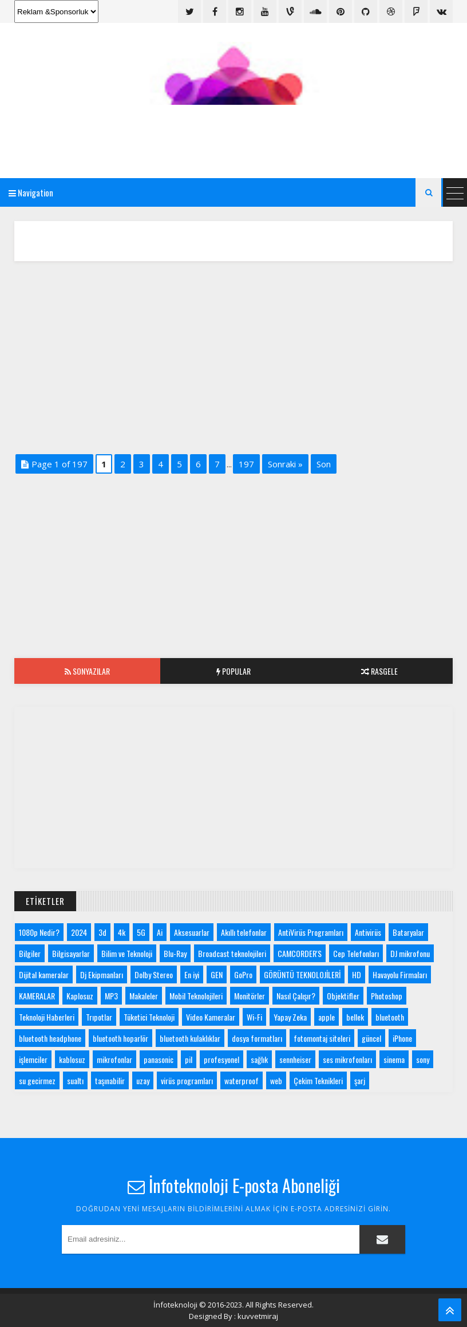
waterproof (241, 1080)
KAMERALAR (37, 996)
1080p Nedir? (39, 932)
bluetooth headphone (50, 1038)
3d (102, 932)
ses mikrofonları (347, 1059)
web (276, 1080)
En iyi (191, 974)
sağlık (259, 1059)
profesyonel (221, 1059)
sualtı (75, 1080)
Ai (160, 932)
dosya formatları (257, 1038)
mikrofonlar (114, 1059)
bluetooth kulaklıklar (190, 1038)
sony (422, 1059)
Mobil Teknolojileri (196, 996)
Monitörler (249, 996)
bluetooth (389, 1017)
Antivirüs (368, 932)
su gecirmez (37, 1080)
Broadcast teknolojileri (232, 953)
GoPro (243, 974)
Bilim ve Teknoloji (126, 953)
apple (326, 1017)
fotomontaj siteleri (322, 1038)
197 (246, 464)
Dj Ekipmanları (101, 974)
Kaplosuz (79, 996)
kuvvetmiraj (258, 1316)
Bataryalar (408, 932)
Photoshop (386, 996)
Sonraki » (285, 464)
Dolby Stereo (153, 974)
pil (188, 1059)
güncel (371, 1038)
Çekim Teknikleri (318, 1080)
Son (323, 464)
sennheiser (295, 1059)
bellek (355, 1017)
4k (121, 932)
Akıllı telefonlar (244, 932)
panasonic (158, 1059)
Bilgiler (30, 953)
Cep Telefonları (356, 953)
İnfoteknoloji (175, 1305)
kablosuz (72, 1059)
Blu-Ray (175, 953)
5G (141, 932)
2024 (79, 932)
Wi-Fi (254, 1017)
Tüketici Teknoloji (149, 1017)
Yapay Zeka (290, 1017)
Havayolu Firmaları (400, 974)
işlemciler (33, 1059)
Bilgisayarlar (71, 953)
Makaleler (143, 996)
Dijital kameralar (44, 974)
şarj (359, 1080)
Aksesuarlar (191, 932)
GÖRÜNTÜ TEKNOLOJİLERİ (302, 974)
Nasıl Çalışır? (295, 996)
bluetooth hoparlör (120, 1038)
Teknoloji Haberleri (46, 1017)
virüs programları (187, 1080)
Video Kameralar (210, 1017)
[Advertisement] (233, 133)
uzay (142, 1080)
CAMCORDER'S (300, 953)
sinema (394, 1059)
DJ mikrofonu (410, 953)
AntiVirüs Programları (310, 932)
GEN (217, 974)
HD (356, 974)
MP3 (111, 996)
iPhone (402, 1038)
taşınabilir (110, 1080)
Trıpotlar (99, 1017)
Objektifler (343, 996)
